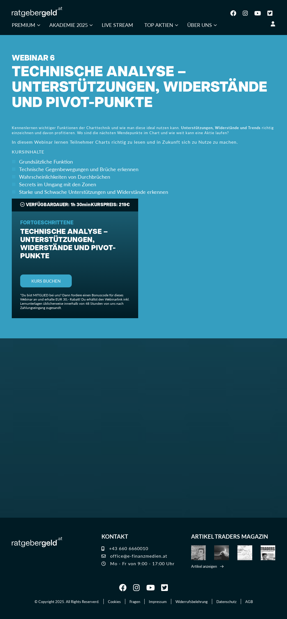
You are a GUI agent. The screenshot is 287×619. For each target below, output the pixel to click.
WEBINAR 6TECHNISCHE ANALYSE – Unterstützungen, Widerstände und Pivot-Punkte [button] (139, 83)
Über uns (199, 24)
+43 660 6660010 (124, 548)
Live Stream (117, 24)
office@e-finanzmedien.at (134, 556)
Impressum (158, 601)
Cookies (114, 601)
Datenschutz (226, 601)
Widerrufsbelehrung (191, 601)
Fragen (134, 601)
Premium (23, 24)
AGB (249, 601)
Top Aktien (158, 24)
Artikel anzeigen (204, 566)
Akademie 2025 (68, 24)
